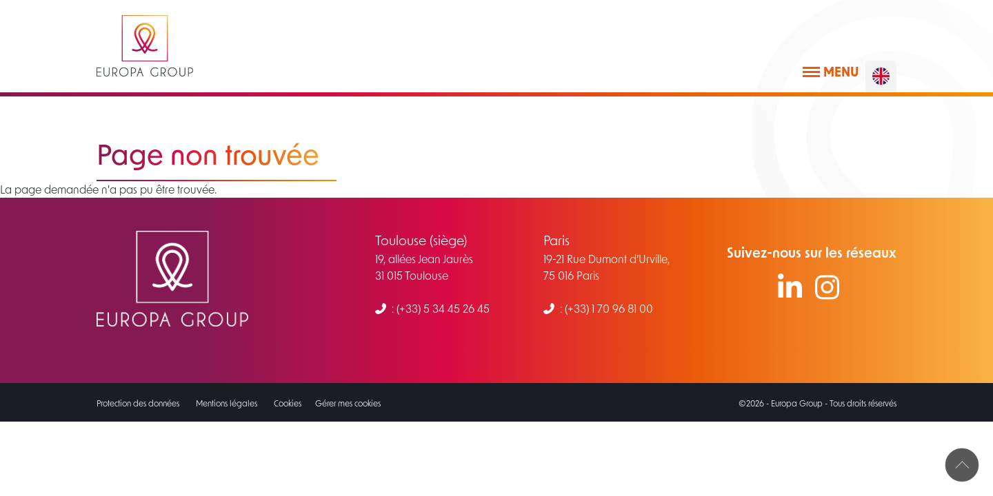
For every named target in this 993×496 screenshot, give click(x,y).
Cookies (287, 403)
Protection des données (138, 403)
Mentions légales (226, 403)
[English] (881, 76)
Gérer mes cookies (348, 403)
